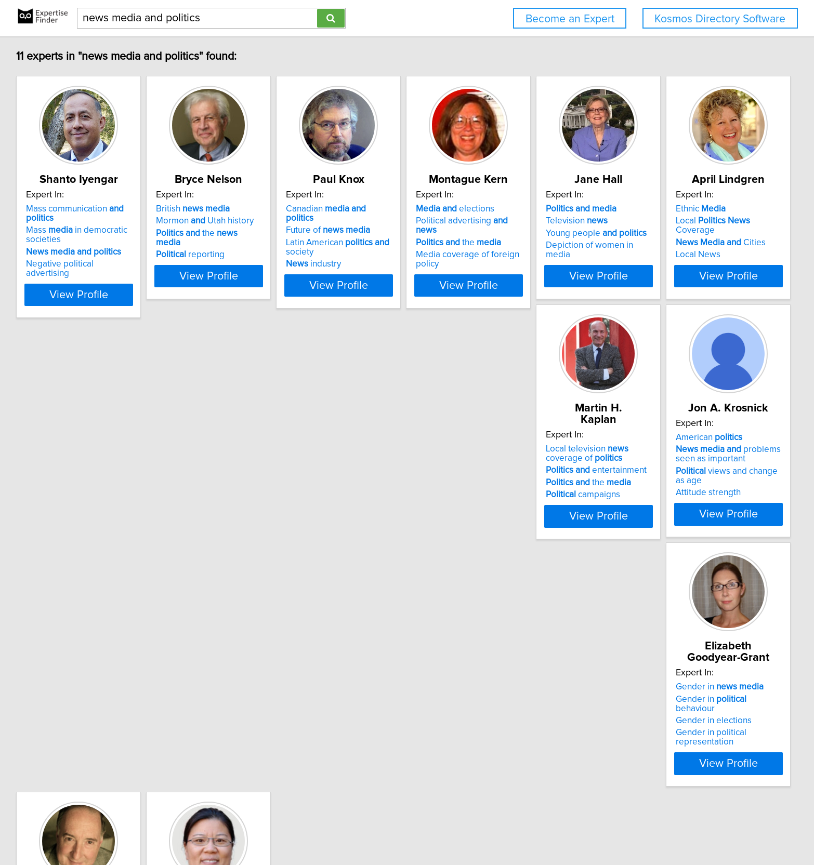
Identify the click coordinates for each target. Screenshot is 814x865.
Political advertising (552, 232)
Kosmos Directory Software (719, 19)
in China (56, 712)
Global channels (69, 700)
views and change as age (404, 494)
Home (334, 827)
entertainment (233, 481)
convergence (689, 472)
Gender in (539, 460)
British (220, 220)
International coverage (706, 460)
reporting (217, 256)
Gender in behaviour (551, 472)
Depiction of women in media (708, 256)
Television (682, 232)
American (372, 460)
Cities (72, 484)
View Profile (92, 287)
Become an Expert (570, 19)
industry (366, 266)
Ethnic (52, 460)
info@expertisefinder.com (276, 827)
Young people (701, 244)
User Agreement (408, 827)
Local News (49, 496)
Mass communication (90, 220)
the (237, 244)
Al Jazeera (47, 746)
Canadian (394, 220)
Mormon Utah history (232, 232)
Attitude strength (371, 506)
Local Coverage (84, 472)
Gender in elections (533, 484)
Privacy (363, 827)
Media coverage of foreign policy (559, 256)
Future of (381, 232)
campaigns (220, 506)
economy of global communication (79, 729)
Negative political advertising (83, 266)
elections (534, 220)
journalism (687, 484)
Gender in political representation (560, 496)
